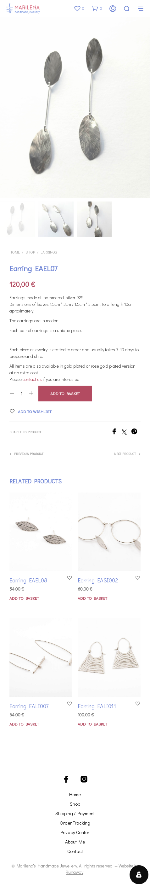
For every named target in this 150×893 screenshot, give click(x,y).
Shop (30, 251)
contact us (32, 379)
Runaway (74, 872)
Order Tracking (75, 823)
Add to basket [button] (24, 598)
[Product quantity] (21, 393)
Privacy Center (75, 832)
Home (14, 251)
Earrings (49, 251)
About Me (75, 841)
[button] (79, 8)
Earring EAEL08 (28, 580)
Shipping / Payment (75, 813)
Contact (75, 851)
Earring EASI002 (98, 580)
